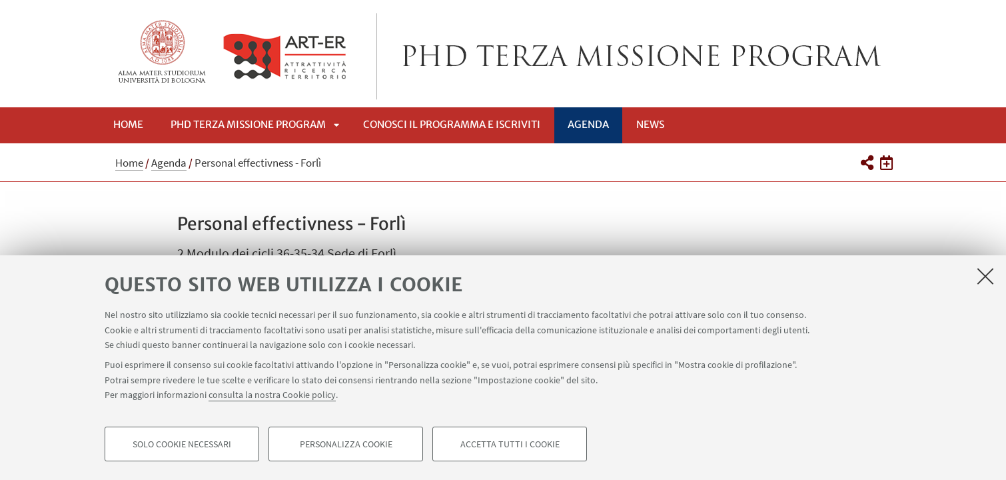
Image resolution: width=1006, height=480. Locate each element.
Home (128, 124)
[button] (866, 163)
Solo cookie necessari (182, 444)
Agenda (588, 124)
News (650, 124)
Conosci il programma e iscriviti (451, 124)
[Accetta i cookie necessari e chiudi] (985, 276)
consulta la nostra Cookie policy (272, 395)
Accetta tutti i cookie (510, 444)
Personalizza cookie (346, 444)
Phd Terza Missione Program (248, 124)
